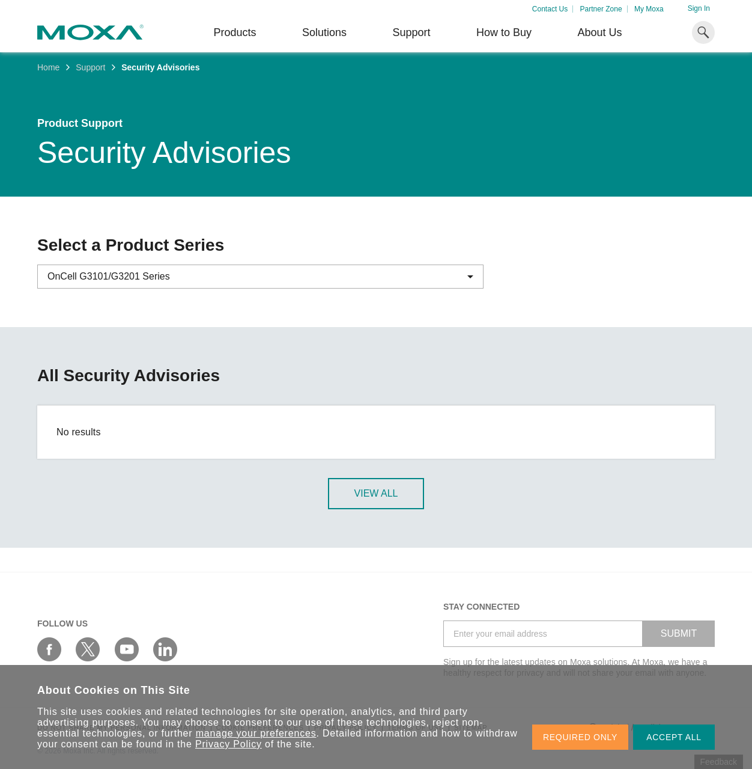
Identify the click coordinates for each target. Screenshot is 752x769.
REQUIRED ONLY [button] (580, 737)
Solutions (324, 32)
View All (376, 493)
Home (48, 67)
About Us (599, 32)
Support (411, 32)
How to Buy (504, 32)
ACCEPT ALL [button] (674, 737)
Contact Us (550, 9)
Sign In (699, 8)
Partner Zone (601, 9)
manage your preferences (256, 733)
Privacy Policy (228, 744)
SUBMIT (679, 633)
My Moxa (649, 9)
